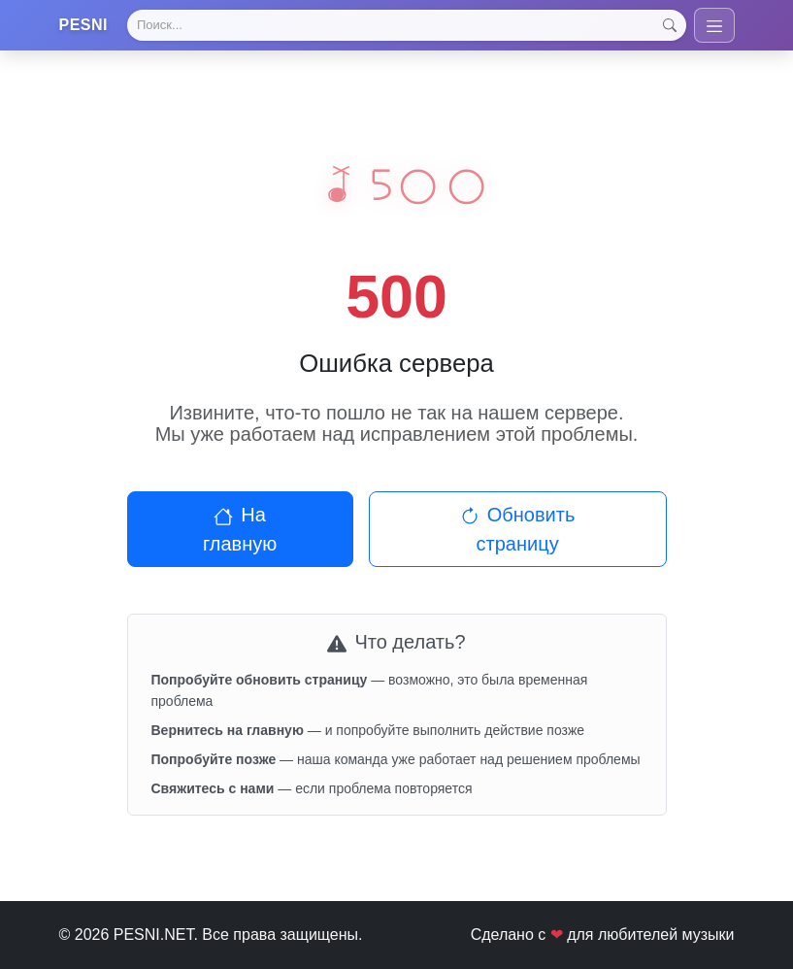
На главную (240, 529)
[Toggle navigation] (714, 25)
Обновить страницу (518, 529)
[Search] (406, 25)
